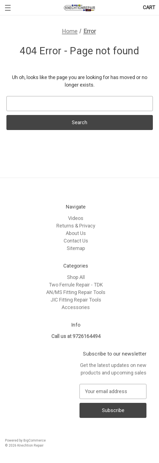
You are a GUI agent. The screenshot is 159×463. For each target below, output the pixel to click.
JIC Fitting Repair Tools (75, 300)
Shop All (76, 277)
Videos (75, 218)
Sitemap (76, 248)
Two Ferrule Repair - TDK (76, 285)
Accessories (76, 307)
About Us (76, 233)
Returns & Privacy (75, 226)
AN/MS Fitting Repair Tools (75, 292)
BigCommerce (34, 440)
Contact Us (76, 241)
